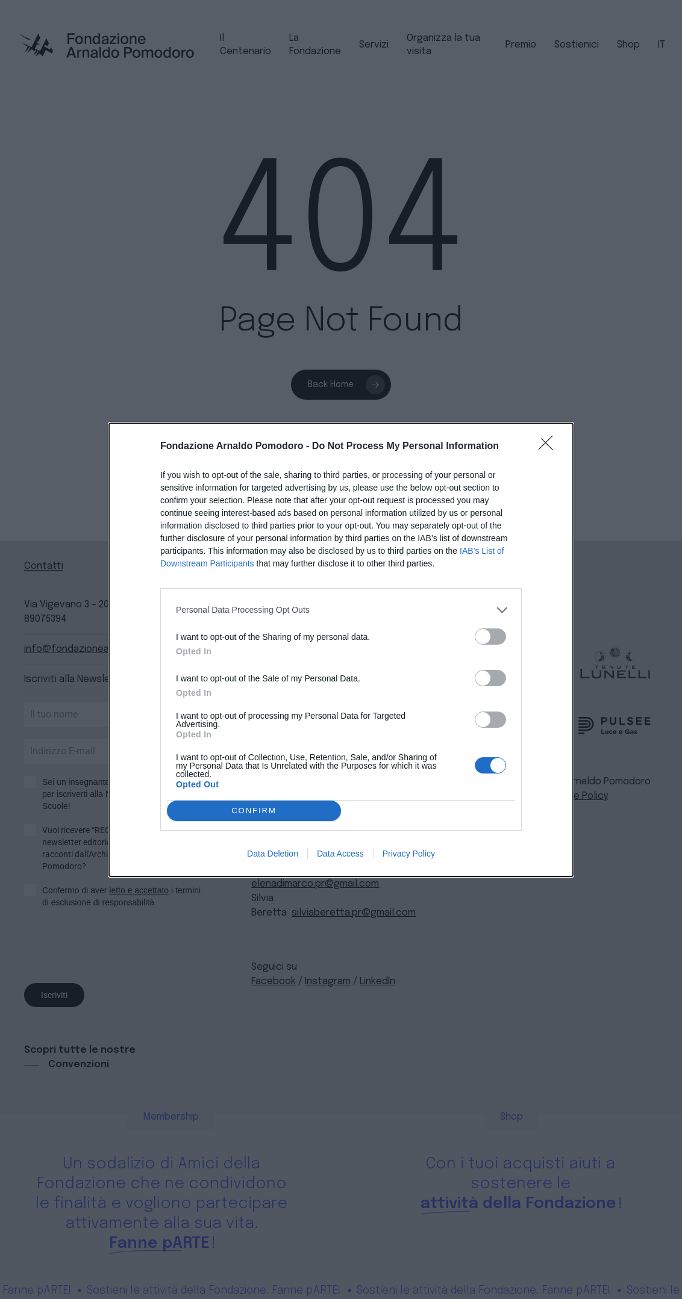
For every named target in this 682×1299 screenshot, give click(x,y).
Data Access (340, 853)
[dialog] (341, 649)
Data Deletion (272, 853)
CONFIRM (254, 810)
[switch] (490, 636)
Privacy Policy (409, 853)
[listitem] (341, 610)
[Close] (549, 446)
